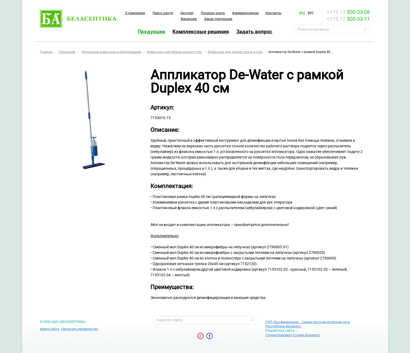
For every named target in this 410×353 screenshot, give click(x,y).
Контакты (273, 13)
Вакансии (189, 19)
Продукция (151, 31)
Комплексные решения (201, 31)
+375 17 (348, 12)
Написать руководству (79, 329)
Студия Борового (278, 335)
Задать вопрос (254, 31)
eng (302, 12)
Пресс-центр (163, 13)
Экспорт (187, 13)
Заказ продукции (218, 19)
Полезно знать (213, 13)
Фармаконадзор (245, 13)
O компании (135, 13)
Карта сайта (49, 329)
